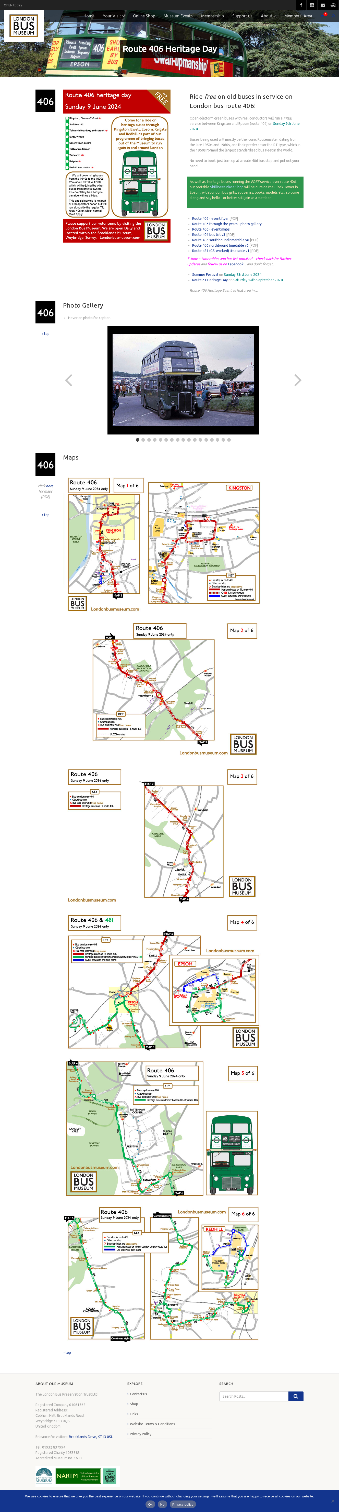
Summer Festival (205, 275)
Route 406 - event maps (211, 229)
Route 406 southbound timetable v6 (220, 240)
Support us (242, 16)
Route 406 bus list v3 (208, 235)
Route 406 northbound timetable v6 (220, 245)
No (162, 1504)
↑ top (46, 334)
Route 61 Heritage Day (210, 280)
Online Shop (144, 16)
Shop (134, 1404)
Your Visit (112, 16)
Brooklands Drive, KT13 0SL (91, 1437)
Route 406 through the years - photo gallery (227, 224)
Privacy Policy (140, 1434)
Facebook (235, 264)
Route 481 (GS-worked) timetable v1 (220, 251)
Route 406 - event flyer (210, 218)
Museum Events (178, 16)
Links (134, 1414)
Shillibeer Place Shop (227, 187)
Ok (150, 1504)
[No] (332, 1501)
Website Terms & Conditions (152, 1424)
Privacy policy (182, 1504)
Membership (212, 16)
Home (88, 16)
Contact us (138, 1394)
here (49, 486)
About (266, 16)
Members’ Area (298, 16)
